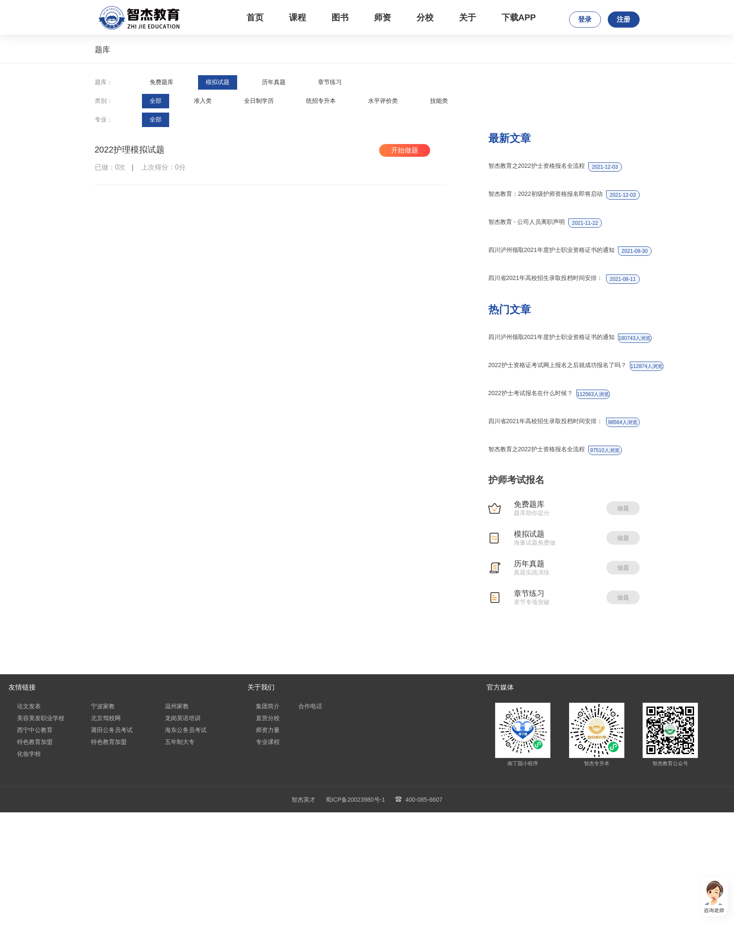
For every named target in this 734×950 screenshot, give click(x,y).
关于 (467, 17)
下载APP (519, 17)
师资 (382, 17)
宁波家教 (103, 706)
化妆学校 (29, 753)
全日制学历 (259, 100)
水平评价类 (383, 100)
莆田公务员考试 (112, 730)
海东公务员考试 (186, 730)
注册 (623, 19)
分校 (425, 17)
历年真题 (274, 82)
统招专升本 (321, 100)
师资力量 (268, 730)
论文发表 (29, 706)
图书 (340, 17)
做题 (623, 508)
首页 (255, 17)
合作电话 (310, 706)
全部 (156, 100)
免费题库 (161, 82)
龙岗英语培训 (183, 718)
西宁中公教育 (35, 730)
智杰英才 (303, 799)
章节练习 (330, 82)
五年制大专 (180, 741)
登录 (585, 19)
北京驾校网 (106, 718)
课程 (297, 17)
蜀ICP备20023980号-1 (355, 799)
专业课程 (268, 741)
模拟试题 (218, 82)
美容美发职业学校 (41, 718)
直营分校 (268, 718)
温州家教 (177, 706)
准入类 (203, 100)
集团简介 (268, 706)
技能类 (439, 100)
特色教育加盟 (35, 741)
